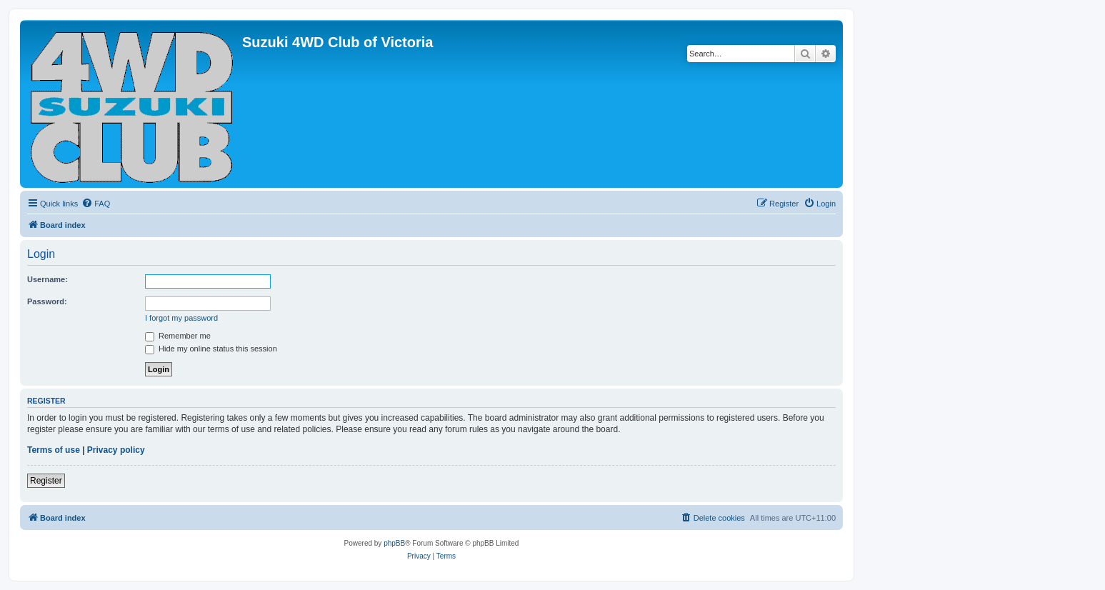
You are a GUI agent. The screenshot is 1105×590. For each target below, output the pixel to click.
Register (46, 481)
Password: (47, 301)
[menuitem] (95, 203)
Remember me (178, 335)
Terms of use (53, 450)
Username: (47, 279)
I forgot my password (181, 318)
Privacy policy (116, 450)
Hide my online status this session (211, 348)
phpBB (394, 543)
